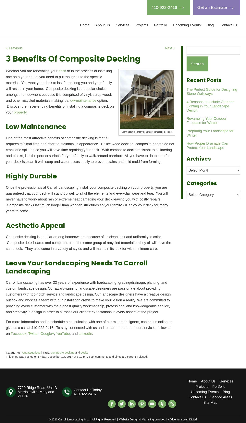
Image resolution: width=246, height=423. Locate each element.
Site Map (210, 403)
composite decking (62, 352)
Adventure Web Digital (183, 419)
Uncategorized (31, 352)
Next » (170, 48)
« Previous (14, 48)
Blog (210, 25)
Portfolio (160, 25)
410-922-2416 (168, 7)
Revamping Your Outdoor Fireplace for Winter (206, 121)
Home (85, 25)
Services (122, 25)
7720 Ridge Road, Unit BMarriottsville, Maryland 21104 (37, 392)
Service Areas (221, 397)
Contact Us (228, 25)
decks (84, 352)
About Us (102, 25)
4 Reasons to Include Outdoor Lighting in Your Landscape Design (210, 106)
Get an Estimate (216, 7)
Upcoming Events (187, 25)
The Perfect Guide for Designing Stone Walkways (212, 92)
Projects (141, 25)
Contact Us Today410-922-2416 (88, 392)
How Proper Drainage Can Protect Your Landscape (207, 145)
